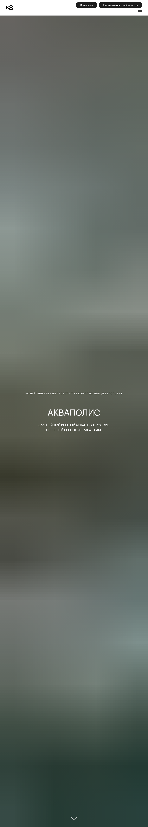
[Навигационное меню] (140, 11)
